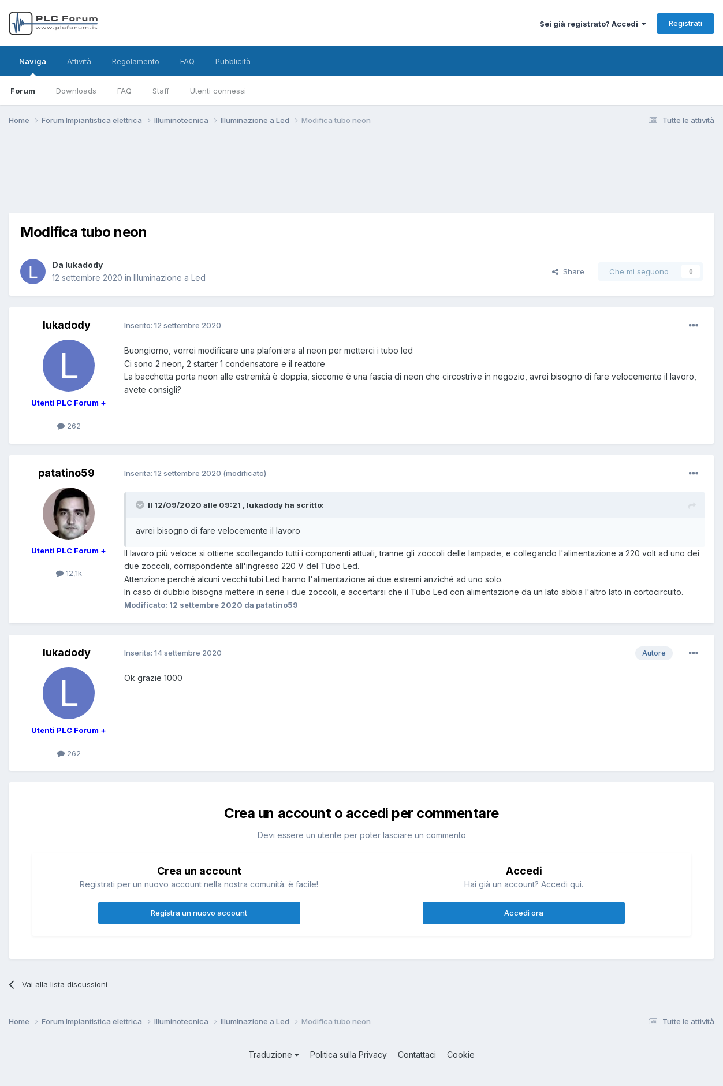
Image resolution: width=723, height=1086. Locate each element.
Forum (22, 90)
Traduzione (273, 1054)
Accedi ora (523, 912)
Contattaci (417, 1054)
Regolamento (135, 61)
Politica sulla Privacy (348, 1054)
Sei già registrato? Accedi (592, 23)
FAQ (124, 90)
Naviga (32, 66)
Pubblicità (233, 61)
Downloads (76, 90)
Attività (79, 61)
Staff (160, 90)
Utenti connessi (218, 90)
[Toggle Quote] (141, 504)
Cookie (461, 1054)
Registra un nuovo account (199, 912)
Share (568, 271)
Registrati (685, 23)
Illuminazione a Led (169, 277)
